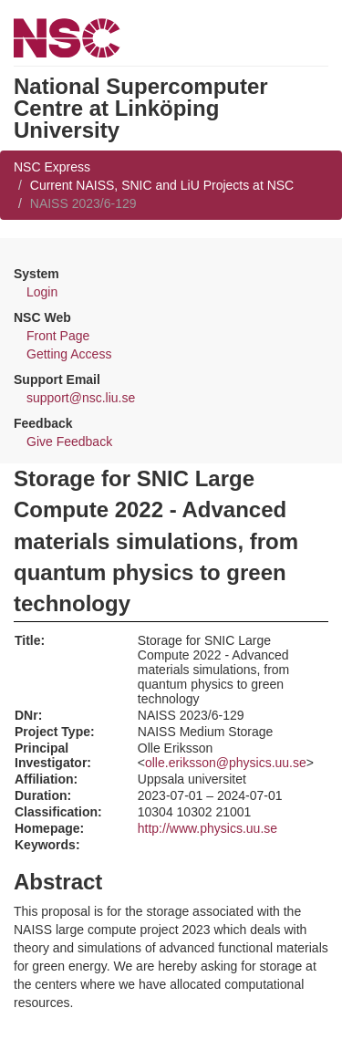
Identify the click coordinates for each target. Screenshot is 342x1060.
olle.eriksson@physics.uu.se (225, 762)
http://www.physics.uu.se (207, 828)
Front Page (57, 335)
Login (41, 292)
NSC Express (52, 167)
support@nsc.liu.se (80, 397)
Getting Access (68, 354)
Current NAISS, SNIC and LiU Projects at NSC (162, 185)
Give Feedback (69, 441)
